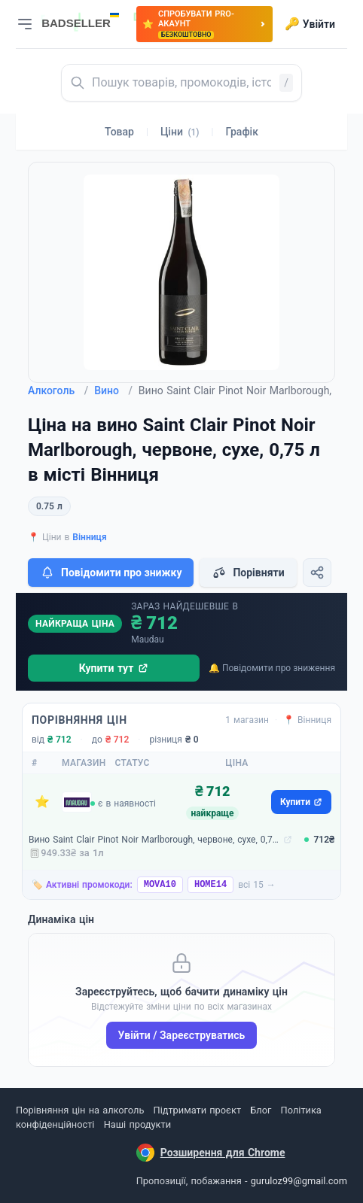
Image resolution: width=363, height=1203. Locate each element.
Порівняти (248, 572)
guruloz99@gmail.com (299, 1180)
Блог (260, 1110)
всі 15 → (257, 884)
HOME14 (210, 884)
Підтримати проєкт (197, 1110)
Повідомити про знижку (111, 572)
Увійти (310, 24)
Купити (301, 802)
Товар (119, 132)
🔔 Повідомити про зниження (272, 668)
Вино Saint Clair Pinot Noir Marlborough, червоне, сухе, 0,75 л (154, 839)
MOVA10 (160, 884)
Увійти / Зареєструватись (182, 1035)
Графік (242, 132)
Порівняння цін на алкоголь (80, 1110)
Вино (113, 390)
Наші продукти (137, 1124)
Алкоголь (58, 390)
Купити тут (114, 668)
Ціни (180, 132)
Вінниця (89, 537)
